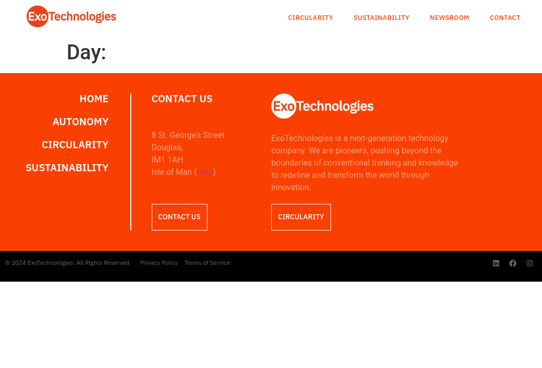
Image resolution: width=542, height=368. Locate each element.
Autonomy (81, 122)
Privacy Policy (159, 262)
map (205, 172)
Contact (505, 18)
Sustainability (382, 18)
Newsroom (449, 18)
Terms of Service (207, 262)
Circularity (310, 18)
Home (94, 99)
